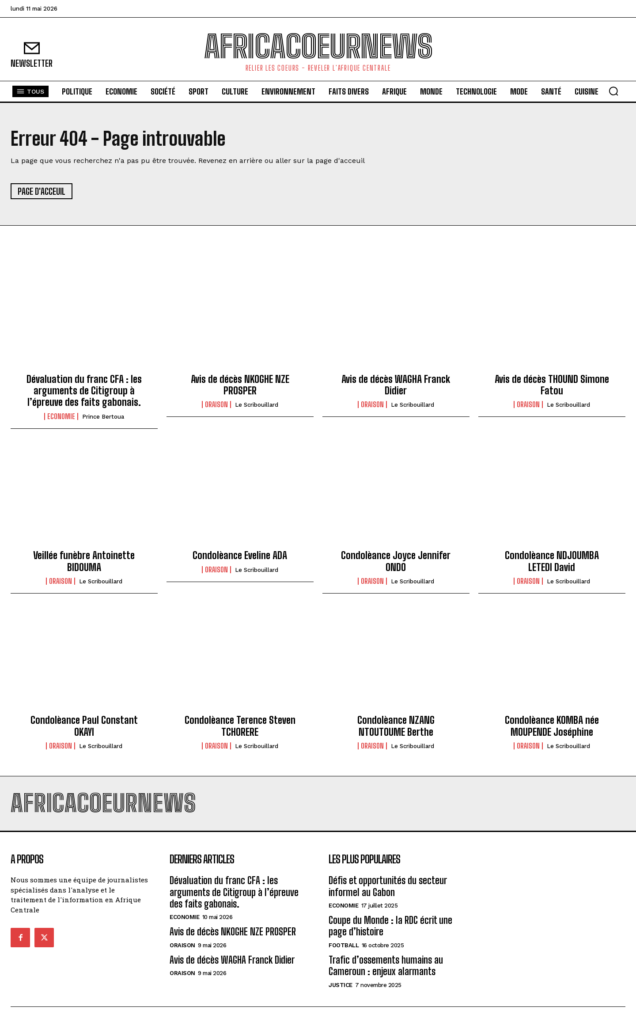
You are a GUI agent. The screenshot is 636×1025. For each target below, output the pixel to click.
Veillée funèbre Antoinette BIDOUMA (84, 561)
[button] (613, 91)
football (344, 945)
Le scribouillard (256, 404)
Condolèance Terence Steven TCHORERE (240, 726)
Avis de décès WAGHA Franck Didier (395, 385)
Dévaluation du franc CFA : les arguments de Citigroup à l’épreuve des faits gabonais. (84, 390)
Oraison (216, 404)
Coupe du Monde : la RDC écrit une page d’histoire (390, 926)
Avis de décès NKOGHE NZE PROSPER (240, 385)
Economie (61, 416)
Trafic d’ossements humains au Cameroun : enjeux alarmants (386, 965)
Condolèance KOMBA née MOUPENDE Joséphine (552, 726)
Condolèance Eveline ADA (240, 555)
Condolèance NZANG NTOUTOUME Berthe (396, 726)
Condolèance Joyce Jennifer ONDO (395, 561)
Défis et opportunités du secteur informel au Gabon (388, 886)
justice (340, 985)
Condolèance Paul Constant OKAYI (84, 726)
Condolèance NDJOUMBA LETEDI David (552, 561)
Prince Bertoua (103, 416)
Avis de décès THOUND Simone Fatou (552, 385)
